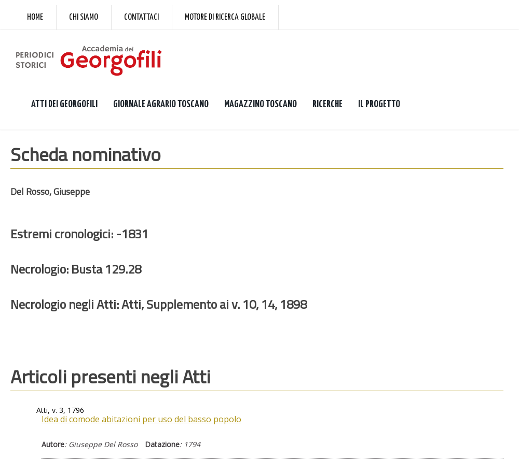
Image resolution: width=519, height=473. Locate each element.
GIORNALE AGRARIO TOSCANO (161, 104)
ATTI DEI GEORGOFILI (64, 104)
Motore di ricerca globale (225, 17)
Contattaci (141, 17)
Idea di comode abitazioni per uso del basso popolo (141, 419)
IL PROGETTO (379, 104)
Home (35, 17)
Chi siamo (83, 17)
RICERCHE (327, 104)
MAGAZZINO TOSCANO (260, 104)
